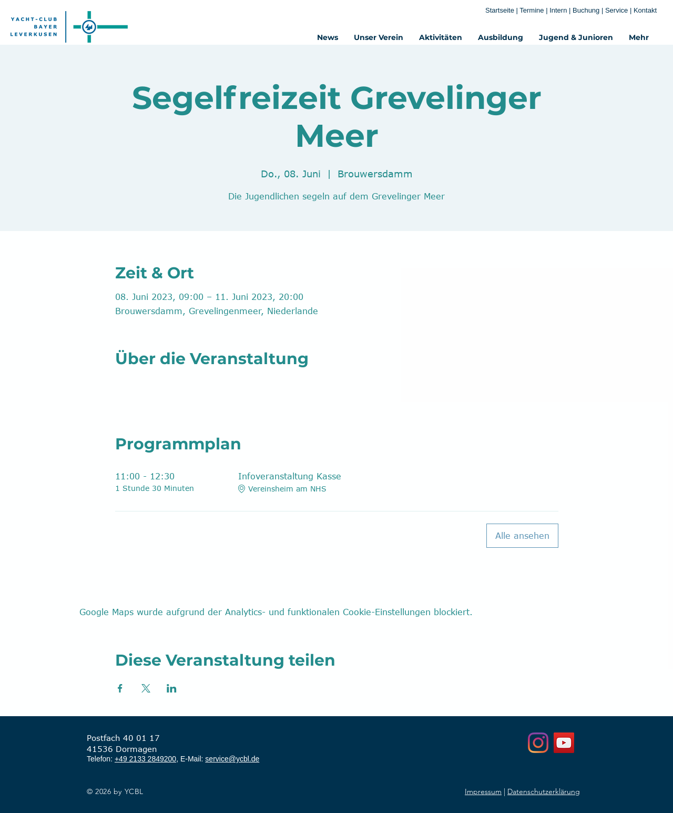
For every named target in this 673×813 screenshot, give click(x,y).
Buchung (586, 10)
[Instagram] (538, 742)
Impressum (483, 791)
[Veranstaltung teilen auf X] (146, 688)
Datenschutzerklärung (543, 791)
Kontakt (645, 10)
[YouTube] (564, 742)
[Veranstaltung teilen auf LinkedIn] (172, 688)
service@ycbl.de (232, 759)
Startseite (499, 10)
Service (617, 10)
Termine (532, 10)
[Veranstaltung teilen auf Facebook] (120, 688)
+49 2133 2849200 (145, 759)
